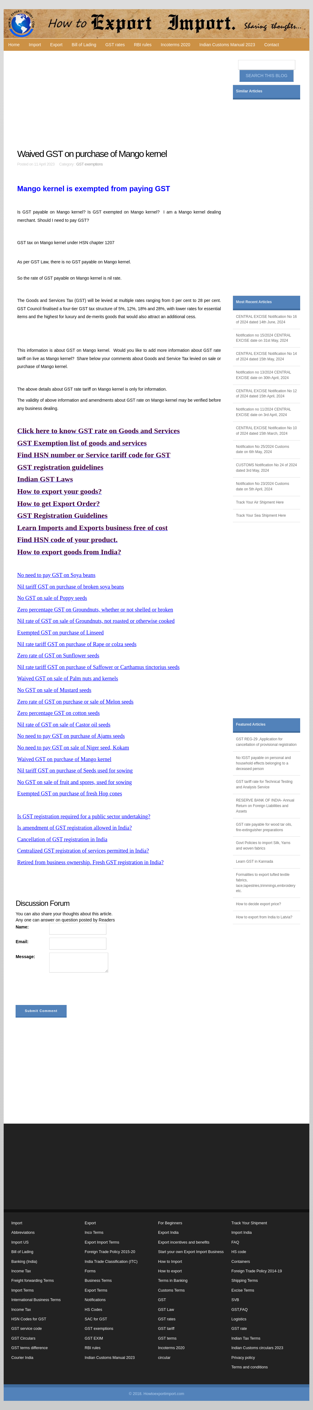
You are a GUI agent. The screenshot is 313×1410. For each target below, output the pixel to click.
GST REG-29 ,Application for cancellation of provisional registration (266, 742)
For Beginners (170, 1223)
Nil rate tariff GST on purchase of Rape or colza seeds (76, 644)
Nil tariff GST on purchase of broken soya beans (70, 587)
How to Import (170, 1261)
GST (162, 1300)
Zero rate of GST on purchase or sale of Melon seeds (75, 702)
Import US (20, 1242)
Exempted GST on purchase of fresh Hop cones (69, 794)
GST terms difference (29, 1348)
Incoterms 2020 (175, 44)
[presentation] (62, 990)
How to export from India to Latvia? (264, 917)
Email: (22, 941)
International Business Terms (36, 1300)
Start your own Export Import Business (191, 1252)
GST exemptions (89, 164)
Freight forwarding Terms (32, 1280)
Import (35, 44)
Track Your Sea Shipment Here (261, 515)
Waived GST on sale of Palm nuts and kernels (67, 678)
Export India (168, 1232)
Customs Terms (171, 1290)
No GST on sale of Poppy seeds (52, 598)
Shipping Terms (244, 1280)
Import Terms (22, 1290)
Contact (271, 44)
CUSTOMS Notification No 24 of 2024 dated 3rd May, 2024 (266, 468)
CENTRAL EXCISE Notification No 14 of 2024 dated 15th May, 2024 (266, 356)
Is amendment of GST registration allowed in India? (74, 828)
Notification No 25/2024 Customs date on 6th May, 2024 (262, 449)
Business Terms (98, 1280)
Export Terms (96, 1290)
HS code (238, 1252)
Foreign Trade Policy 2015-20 (110, 1252)
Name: (22, 926)
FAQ (235, 1242)
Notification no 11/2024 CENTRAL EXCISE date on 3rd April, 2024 (263, 412)
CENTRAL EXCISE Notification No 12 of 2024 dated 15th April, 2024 (266, 394)
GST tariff (166, 1328)
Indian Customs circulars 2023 (257, 1348)
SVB (235, 1300)
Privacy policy (243, 1358)
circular (164, 1358)
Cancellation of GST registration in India (62, 839)
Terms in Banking (173, 1280)
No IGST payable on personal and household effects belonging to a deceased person (263, 763)
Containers (240, 1261)
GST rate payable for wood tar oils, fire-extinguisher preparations (264, 827)
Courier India (22, 1358)
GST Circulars (23, 1338)
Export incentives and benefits (183, 1242)
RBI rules (143, 44)
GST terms (167, 1338)
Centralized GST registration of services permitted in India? (83, 851)
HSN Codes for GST (28, 1319)
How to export (170, 1271)
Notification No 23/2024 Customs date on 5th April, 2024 (262, 486)
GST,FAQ (239, 1310)
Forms (90, 1271)
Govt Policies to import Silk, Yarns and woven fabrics (263, 845)
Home (14, 44)
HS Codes (93, 1310)
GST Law (166, 1310)
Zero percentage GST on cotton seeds (58, 713)
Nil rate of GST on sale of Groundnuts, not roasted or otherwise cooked (96, 621)
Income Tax (21, 1271)
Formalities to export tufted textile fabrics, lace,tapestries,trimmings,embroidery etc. (265, 882)
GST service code (26, 1328)
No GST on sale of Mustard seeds (54, 690)
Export (56, 44)
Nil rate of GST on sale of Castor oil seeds (63, 725)
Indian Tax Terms (245, 1338)
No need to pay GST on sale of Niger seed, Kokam (73, 748)
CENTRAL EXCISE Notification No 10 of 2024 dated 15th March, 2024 (266, 431)
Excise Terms (242, 1290)
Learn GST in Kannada (254, 861)
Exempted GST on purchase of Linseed (60, 633)
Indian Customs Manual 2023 (227, 44)
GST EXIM (94, 1338)
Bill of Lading (84, 44)
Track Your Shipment (249, 1223)
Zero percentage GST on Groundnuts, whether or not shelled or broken (95, 610)
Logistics (238, 1319)
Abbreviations (23, 1232)
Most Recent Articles (254, 302)
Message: (25, 956)
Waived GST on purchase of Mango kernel (64, 759)
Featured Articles (251, 724)
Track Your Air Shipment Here (260, 502)
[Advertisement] (120, 100)
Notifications (95, 1300)
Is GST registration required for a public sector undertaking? (83, 816)
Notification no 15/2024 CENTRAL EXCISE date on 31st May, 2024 (263, 338)
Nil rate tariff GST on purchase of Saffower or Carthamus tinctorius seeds (98, 667)
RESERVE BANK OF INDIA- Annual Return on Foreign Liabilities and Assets (265, 805)
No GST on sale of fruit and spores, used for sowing (74, 782)
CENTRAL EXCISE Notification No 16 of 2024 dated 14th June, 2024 (266, 319)
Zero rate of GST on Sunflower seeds (58, 656)
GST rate (239, 1328)
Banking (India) (24, 1261)
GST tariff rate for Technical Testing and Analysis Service (264, 784)
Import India (241, 1232)
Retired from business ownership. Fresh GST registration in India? (90, 862)
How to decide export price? (258, 904)
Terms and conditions (249, 1367)
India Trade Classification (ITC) (111, 1261)
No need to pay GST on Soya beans (56, 575)
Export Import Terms (102, 1242)
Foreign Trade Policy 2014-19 (256, 1271)
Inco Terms (94, 1232)
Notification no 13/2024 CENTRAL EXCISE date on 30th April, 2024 (263, 375)
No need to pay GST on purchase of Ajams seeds (71, 736)
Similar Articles (249, 91)
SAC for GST (96, 1319)
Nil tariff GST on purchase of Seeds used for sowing (75, 771)
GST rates (115, 44)
